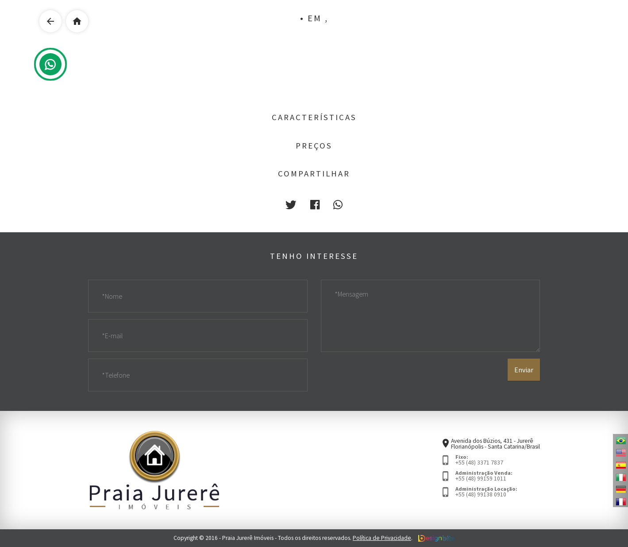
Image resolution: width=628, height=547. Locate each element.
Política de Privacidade (382, 538)
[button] (290, 205)
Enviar (523, 369)
